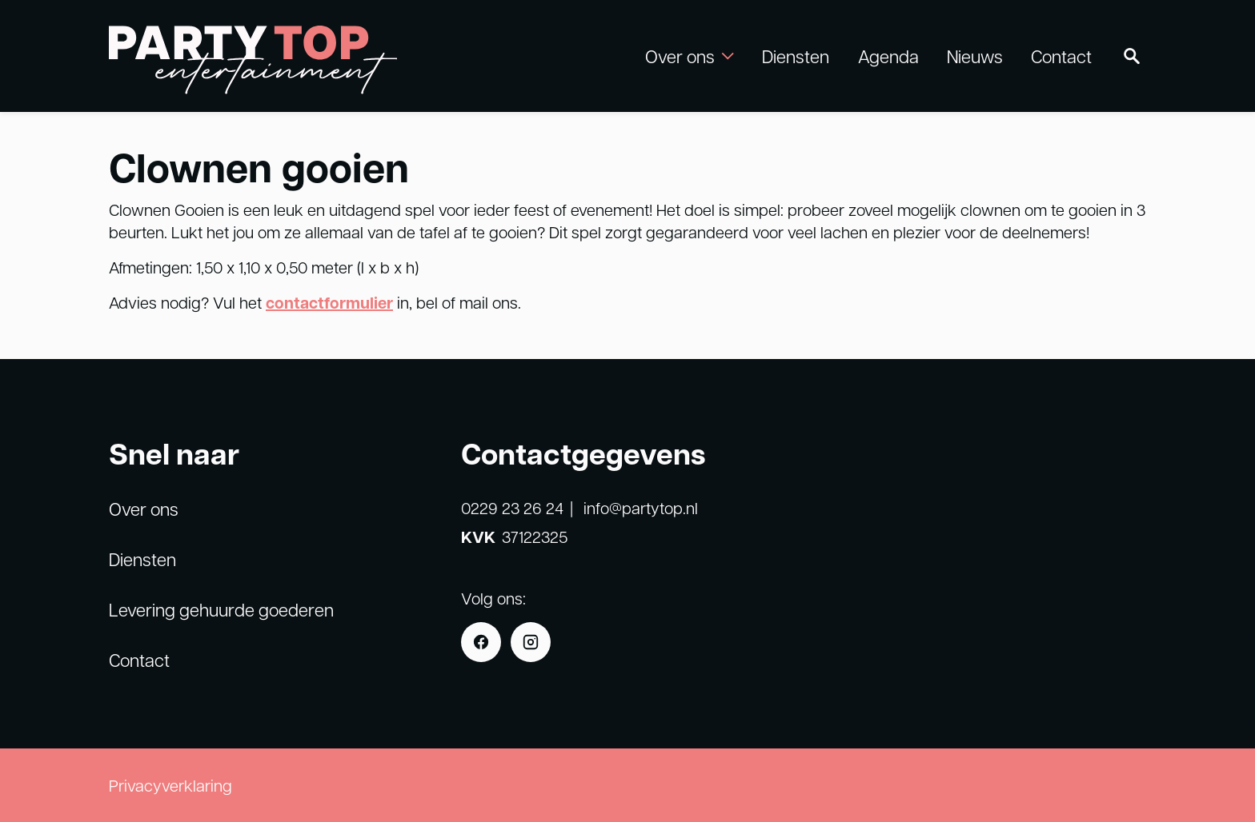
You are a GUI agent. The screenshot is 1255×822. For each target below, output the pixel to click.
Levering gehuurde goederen (221, 609)
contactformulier (329, 302)
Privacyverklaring (170, 785)
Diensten (795, 56)
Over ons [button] (689, 56)
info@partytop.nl (640, 507)
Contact (1061, 56)
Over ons (143, 508)
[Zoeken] (1131, 56)
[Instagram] (531, 642)
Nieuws (975, 56)
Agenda (888, 56)
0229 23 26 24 (512, 507)
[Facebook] (481, 642)
